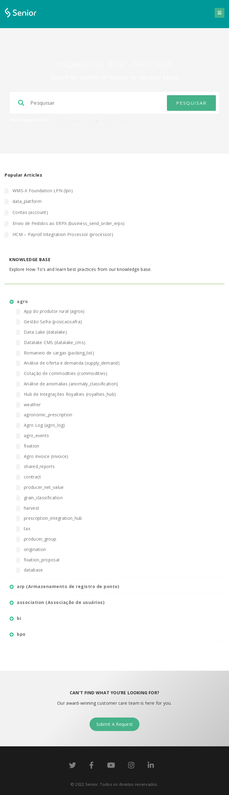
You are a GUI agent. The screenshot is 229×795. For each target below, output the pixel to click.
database (33, 570)
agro (22, 301)
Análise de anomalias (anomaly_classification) (71, 384)
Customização (64, 119)
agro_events (36, 435)
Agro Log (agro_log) (44, 425)
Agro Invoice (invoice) (46, 456)
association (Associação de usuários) (61, 602)
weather (32, 404)
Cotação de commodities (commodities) (65, 373)
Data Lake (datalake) (45, 332)
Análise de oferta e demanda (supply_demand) (72, 363)
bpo (21, 634)
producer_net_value (44, 487)
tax (27, 528)
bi (19, 618)
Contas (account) (30, 212)
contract (32, 477)
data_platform (27, 201)
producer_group (40, 539)
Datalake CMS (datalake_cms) (54, 342)
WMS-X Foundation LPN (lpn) (43, 190)
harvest (31, 508)
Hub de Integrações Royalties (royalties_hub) (70, 394)
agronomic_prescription (48, 415)
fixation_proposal (41, 560)
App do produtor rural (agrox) (54, 311)
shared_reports (39, 466)
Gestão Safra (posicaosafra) (53, 321)
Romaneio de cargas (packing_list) (59, 353)
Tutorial (89, 119)
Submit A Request (114, 724)
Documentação (115, 119)
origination (35, 549)
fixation (31, 446)
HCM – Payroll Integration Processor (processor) (63, 234)
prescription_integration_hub (53, 518)
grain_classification (43, 498)
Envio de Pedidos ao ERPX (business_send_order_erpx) (68, 223)
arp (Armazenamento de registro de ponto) (68, 586)
